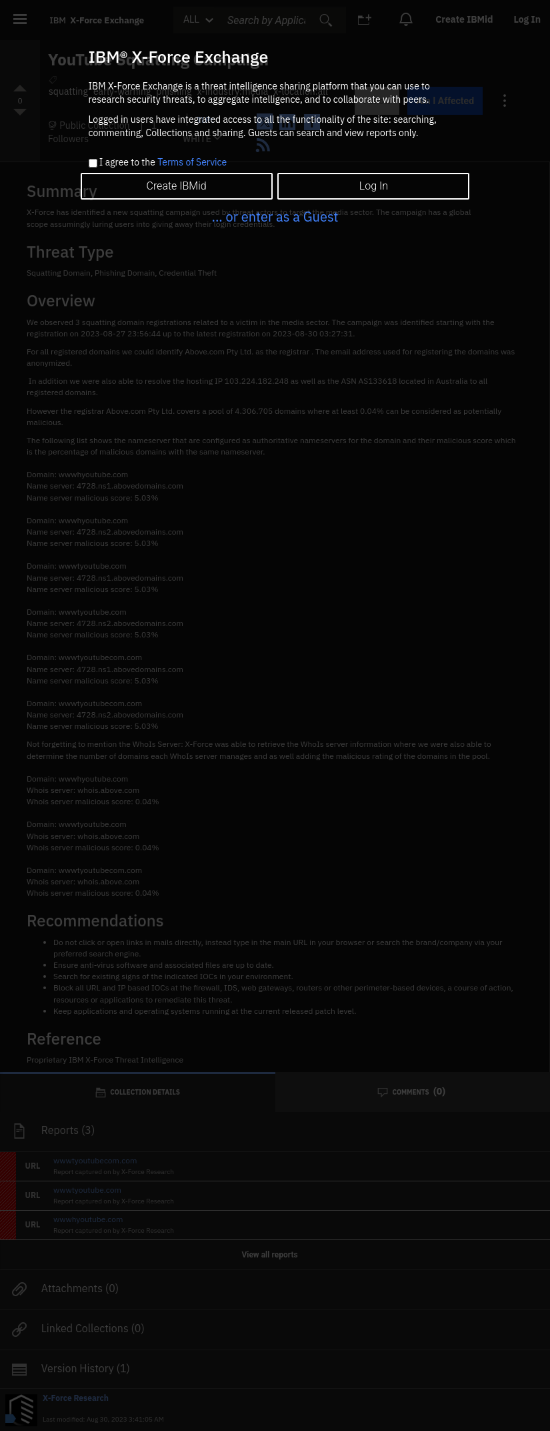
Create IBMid (176, 186)
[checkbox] (93, 163)
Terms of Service (192, 162)
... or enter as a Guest (274, 217)
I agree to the (163, 163)
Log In (373, 186)
